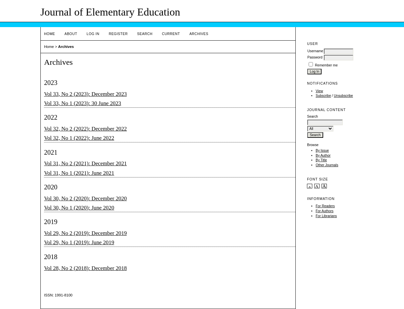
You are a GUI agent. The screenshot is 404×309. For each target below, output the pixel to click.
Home (49, 34)
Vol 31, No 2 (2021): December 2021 (85, 163)
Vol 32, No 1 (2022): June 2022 (79, 138)
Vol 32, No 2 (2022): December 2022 (85, 129)
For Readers (325, 206)
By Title (321, 160)
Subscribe (323, 95)
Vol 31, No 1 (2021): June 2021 (79, 173)
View (319, 91)
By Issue (322, 150)
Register (118, 34)
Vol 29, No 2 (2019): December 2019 (85, 233)
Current (171, 34)
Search (144, 34)
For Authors (324, 211)
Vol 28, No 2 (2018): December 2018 (85, 268)
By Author (323, 155)
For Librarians (326, 216)
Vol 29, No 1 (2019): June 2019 (79, 242)
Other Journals (327, 165)
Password (315, 57)
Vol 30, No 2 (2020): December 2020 (85, 198)
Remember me (326, 65)
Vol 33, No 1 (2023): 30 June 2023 (82, 103)
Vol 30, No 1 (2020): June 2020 (79, 208)
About (71, 34)
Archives (198, 34)
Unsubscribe (343, 95)
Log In (93, 34)
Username (315, 51)
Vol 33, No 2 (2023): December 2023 (85, 94)
